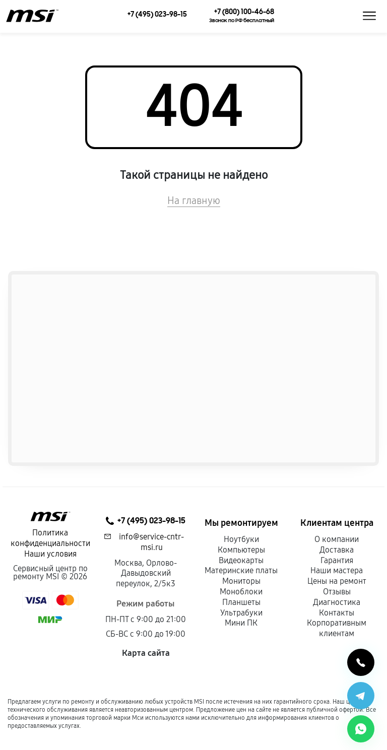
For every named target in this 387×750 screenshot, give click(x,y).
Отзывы (337, 591)
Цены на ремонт (336, 581)
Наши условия (50, 554)
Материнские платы (241, 570)
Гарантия (336, 560)
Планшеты (241, 602)
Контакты (336, 613)
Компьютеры (241, 550)
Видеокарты (241, 560)
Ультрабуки (241, 613)
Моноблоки (241, 591)
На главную (193, 200)
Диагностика (336, 602)
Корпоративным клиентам (336, 628)
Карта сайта (146, 653)
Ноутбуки (241, 539)
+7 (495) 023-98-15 (145, 521)
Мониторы (241, 581)
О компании (336, 539)
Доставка (336, 550)
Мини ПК (241, 623)
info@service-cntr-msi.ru (151, 542)
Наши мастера (336, 570)
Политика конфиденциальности (50, 538)
